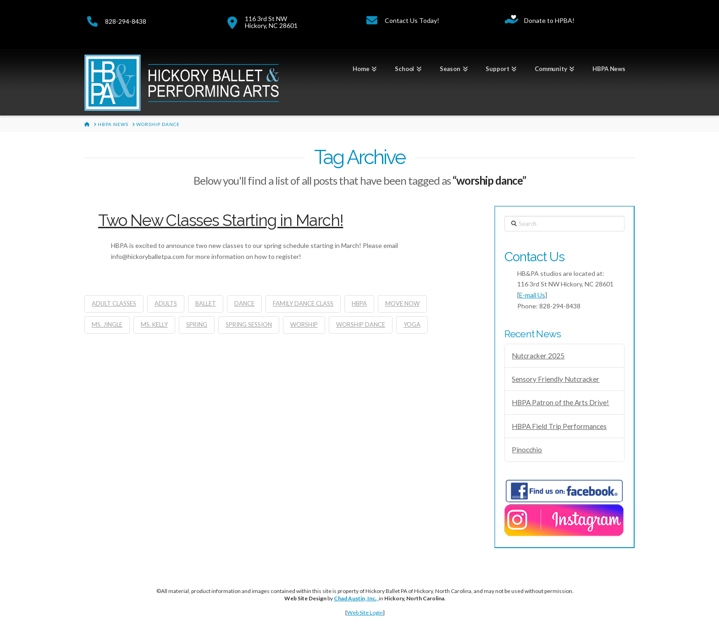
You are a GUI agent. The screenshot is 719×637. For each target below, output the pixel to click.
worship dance (360, 324)
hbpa (359, 303)
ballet (205, 303)
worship (304, 324)
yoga (412, 324)
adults (166, 303)
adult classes (114, 303)
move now (402, 303)
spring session (249, 324)
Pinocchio (527, 449)
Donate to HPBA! (549, 20)
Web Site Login (365, 612)
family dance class (303, 303)
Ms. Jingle (107, 324)
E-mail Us (532, 295)
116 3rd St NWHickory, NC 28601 (271, 22)
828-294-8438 (125, 21)
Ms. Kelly (154, 324)
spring (196, 324)
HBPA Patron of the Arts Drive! (560, 402)
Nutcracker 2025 (538, 355)
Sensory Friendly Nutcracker (555, 379)
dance (244, 303)
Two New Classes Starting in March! (220, 220)
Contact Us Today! (412, 20)
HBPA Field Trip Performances (559, 426)
